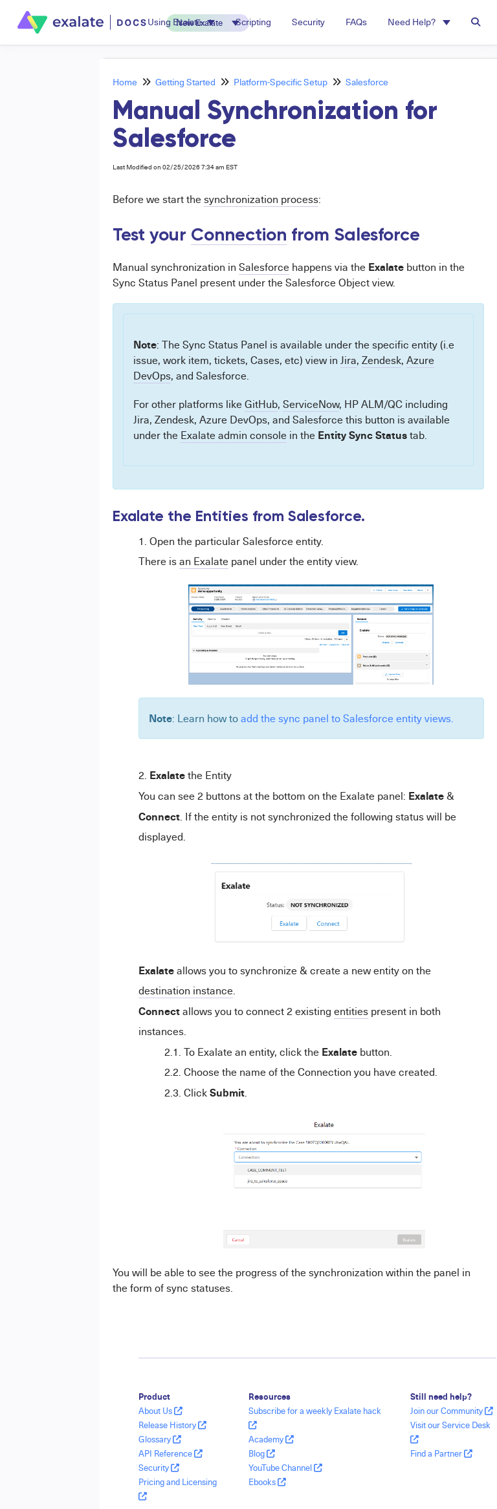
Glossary (159, 1439)
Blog (261, 1453)
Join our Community (451, 1411)
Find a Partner (441, 1453)
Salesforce (367, 82)
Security (158, 1467)
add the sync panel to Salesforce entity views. (347, 718)
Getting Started (185, 82)
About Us (160, 1411)
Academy (271, 1439)
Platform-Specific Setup (280, 82)
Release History (172, 1425)
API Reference (170, 1453)
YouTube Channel (285, 1467)
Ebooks (267, 1482)
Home (125, 82)
